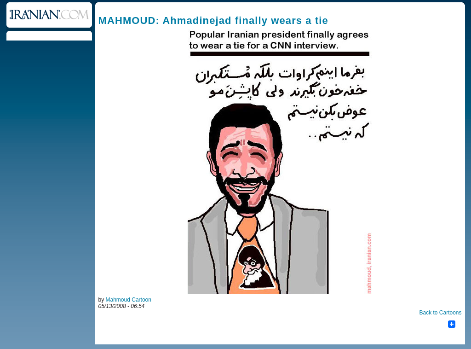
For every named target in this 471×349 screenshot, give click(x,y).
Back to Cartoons (440, 312)
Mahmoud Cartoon (128, 300)
